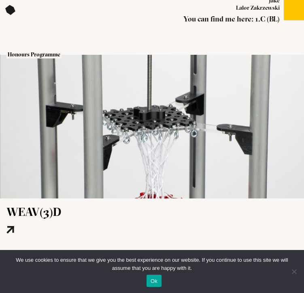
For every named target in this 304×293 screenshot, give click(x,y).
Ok (154, 281)
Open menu (294, 10)
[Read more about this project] (34, 243)
